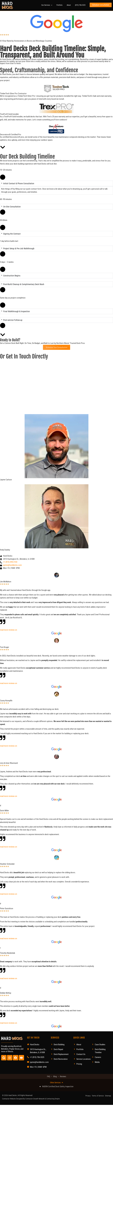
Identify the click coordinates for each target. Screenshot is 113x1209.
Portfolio (59, 5)
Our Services (46, 5)
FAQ (48, 1076)
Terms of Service (98, 1096)
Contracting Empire (53, 1099)
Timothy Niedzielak (7, 953)
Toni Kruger (4, 647)
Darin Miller (4, 810)
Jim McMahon (5, 581)
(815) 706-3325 (80, 5)
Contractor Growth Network (35, 1099)
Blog (55, 1076)
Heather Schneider (7, 864)
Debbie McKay (5, 993)
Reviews (63, 1076)
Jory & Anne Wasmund (9, 763)
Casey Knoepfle (6, 700)
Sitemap (108, 1096)
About (69, 5)
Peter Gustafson (6, 908)
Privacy (88, 1096)
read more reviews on (8, 630)
